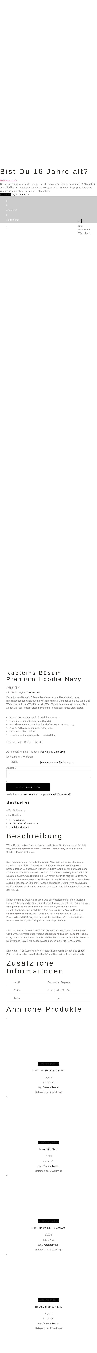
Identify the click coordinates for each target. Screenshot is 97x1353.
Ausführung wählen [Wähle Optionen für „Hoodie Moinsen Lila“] (48, 1300)
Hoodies (68, 794)
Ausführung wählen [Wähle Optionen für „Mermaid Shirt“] (48, 1142)
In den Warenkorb (28, 787)
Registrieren (12, 219)
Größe (14, 762)
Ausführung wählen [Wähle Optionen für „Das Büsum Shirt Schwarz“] (48, 1221)
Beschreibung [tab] (17, 820)
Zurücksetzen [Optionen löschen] (66, 762)
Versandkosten (32, 692)
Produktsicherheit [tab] (19, 827)
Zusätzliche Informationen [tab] (24, 823)
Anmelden (11, 210)
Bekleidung (57, 794)
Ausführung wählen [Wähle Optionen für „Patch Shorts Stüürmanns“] (48, 1064)
